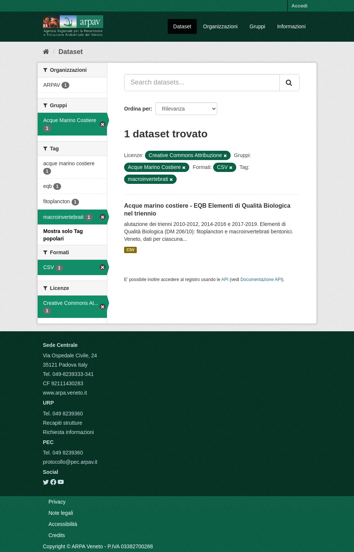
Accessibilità (62, 524)
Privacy (57, 502)
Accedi (299, 6)
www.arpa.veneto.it (65, 393)
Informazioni (291, 26)
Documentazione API (261, 279)
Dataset (182, 26)
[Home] (46, 51)
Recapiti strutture (62, 423)
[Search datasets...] (202, 82)
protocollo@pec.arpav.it (70, 462)
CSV (130, 250)
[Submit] (289, 82)
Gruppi (257, 26)
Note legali (60, 513)
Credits (56, 535)
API (224, 279)
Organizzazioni (220, 26)
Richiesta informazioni (68, 432)
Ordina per (137, 109)
